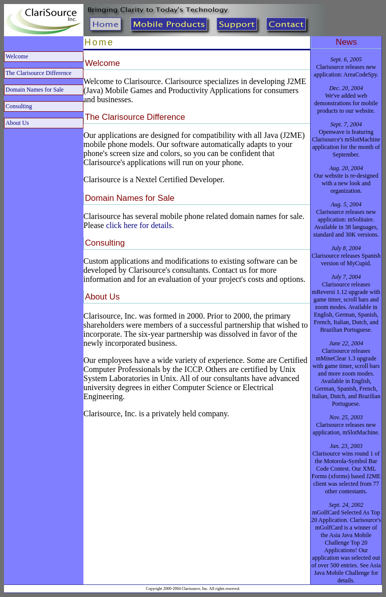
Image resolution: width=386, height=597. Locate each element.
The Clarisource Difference (38, 73)
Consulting (19, 106)
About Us (17, 122)
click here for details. (140, 225)
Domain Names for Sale (35, 89)
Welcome (17, 56)
